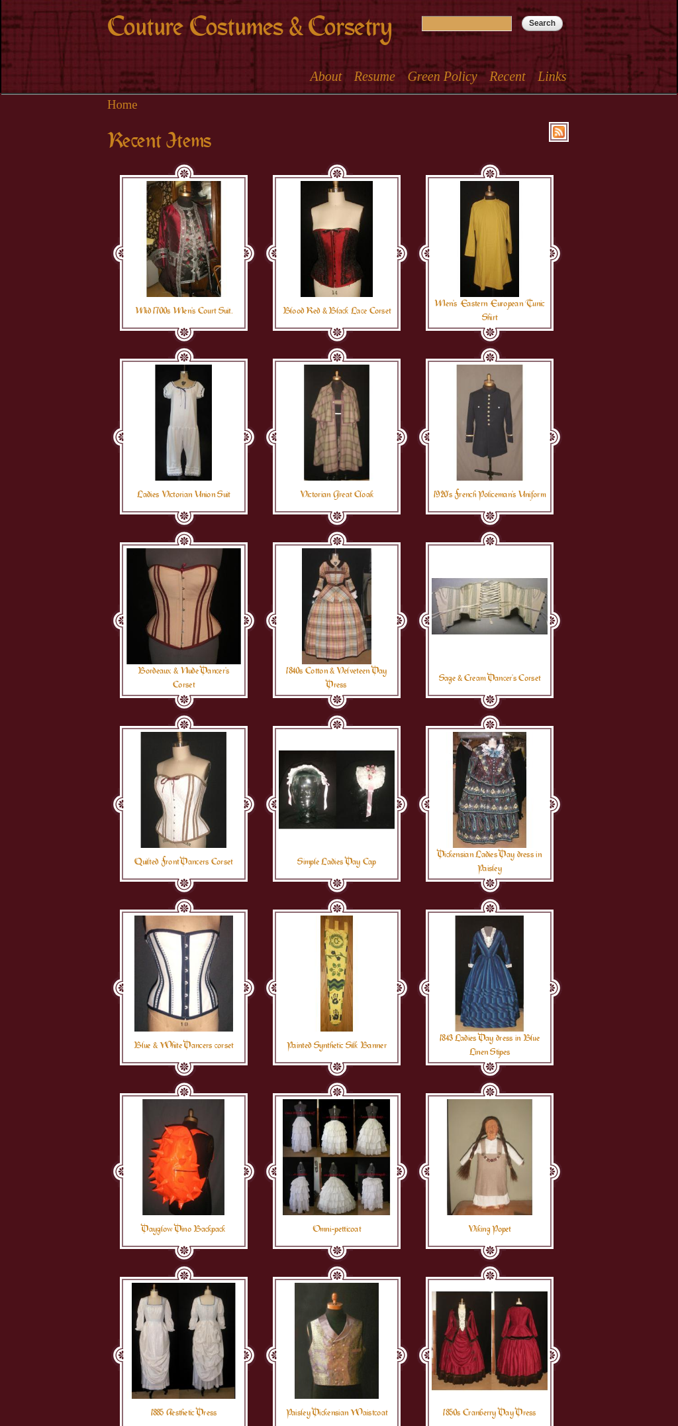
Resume (374, 76)
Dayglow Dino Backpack (183, 1229)
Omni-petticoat (337, 1229)
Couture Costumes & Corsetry (249, 27)
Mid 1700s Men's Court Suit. (183, 311)
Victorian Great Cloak (336, 495)
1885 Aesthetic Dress (184, 1413)
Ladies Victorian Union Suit (183, 495)
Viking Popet (489, 1229)
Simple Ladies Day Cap (336, 862)
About (326, 76)
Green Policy (442, 76)
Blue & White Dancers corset (183, 1045)
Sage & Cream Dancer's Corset (489, 678)
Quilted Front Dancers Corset (183, 862)
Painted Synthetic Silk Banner (337, 1045)
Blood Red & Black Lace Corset (337, 311)
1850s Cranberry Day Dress (489, 1413)
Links (552, 76)
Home (122, 104)
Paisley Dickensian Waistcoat (336, 1413)
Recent (507, 76)
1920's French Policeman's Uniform (490, 495)
